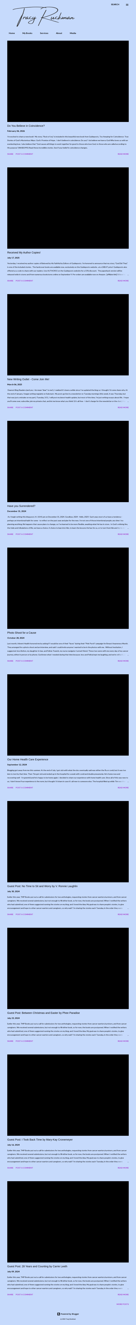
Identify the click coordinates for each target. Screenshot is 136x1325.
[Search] (115, 4)
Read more (123, 154)
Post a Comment (24, 154)
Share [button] (10, 154)
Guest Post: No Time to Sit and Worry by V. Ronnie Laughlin (42, 886)
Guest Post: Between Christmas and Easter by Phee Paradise (43, 1012)
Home (10, 33)
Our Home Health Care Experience (27, 759)
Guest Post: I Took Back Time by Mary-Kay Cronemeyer (40, 1139)
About (57, 33)
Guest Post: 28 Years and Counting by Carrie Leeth (37, 1266)
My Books (26, 33)
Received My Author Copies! (24, 252)
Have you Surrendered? (21, 506)
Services (42, 33)
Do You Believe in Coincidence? (26, 125)
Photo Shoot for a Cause (21, 632)
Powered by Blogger (68, 1314)
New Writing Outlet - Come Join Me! (28, 379)
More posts (123, 1304)
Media (71, 33)
